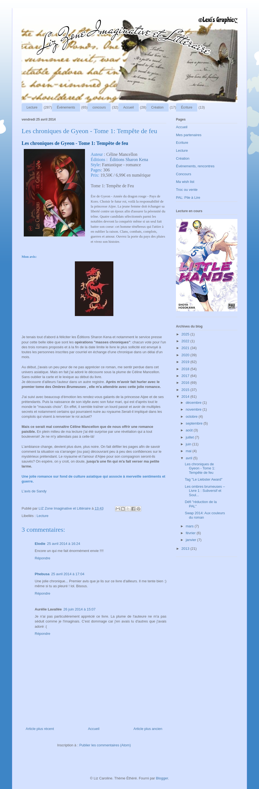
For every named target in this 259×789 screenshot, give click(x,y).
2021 (185, 348)
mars (190, 526)
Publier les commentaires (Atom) (105, 745)
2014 (185, 396)
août (190, 430)
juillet (190, 437)
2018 (185, 369)
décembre (194, 403)
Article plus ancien (148, 729)
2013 (185, 549)
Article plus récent (40, 729)
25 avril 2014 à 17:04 (67, 574)
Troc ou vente (187, 190)
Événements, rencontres (195, 166)
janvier (191, 540)
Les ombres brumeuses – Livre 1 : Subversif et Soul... (205, 490)
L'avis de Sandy (34, 491)
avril (189, 458)
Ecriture (182, 143)
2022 (185, 341)
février (191, 533)
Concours (183, 174)
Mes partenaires (188, 135)
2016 (185, 383)
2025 (185, 334)
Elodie (40, 544)
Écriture (186, 107)
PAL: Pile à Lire (188, 197)
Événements (66, 107)
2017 (185, 376)
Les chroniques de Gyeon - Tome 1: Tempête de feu (200, 468)
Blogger (162, 778)
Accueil (128, 107)
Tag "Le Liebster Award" (203, 479)
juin (189, 444)
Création (157, 107)
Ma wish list (185, 182)
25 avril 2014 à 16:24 (63, 544)
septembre (195, 423)
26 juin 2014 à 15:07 (79, 609)
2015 (185, 390)
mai (189, 451)
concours (99, 107)
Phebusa (42, 574)
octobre (192, 416)
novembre (194, 409)
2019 (185, 362)
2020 (185, 355)
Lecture (32, 107)
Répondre (42, 558)
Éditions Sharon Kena (129, 159)
